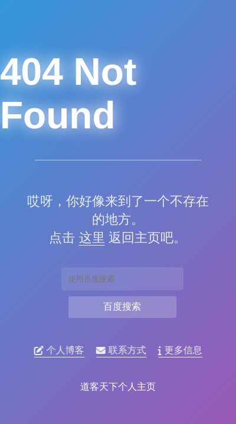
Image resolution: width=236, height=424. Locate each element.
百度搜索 (122, 306)
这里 (90, 237)
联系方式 (124, 350)
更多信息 (182, 350)
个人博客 (62, 350)
